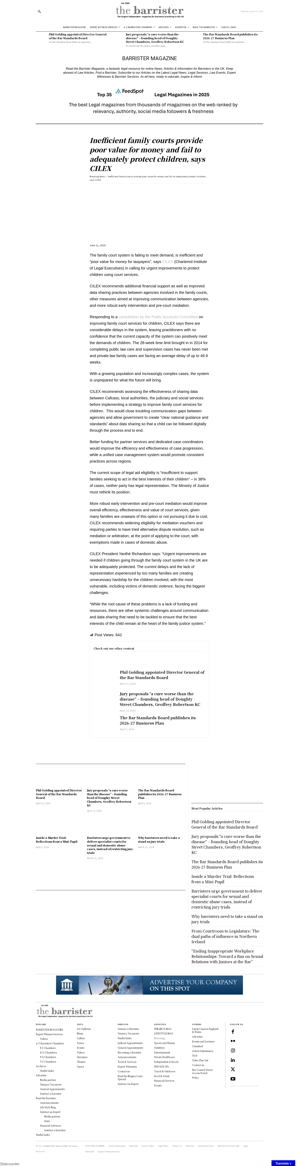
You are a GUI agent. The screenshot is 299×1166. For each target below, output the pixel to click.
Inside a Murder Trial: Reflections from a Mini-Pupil (56, 839)
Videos (80, 1052)
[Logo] (149, 11)
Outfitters (159, 1047)
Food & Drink (162, 1076)
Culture (81, 1038)
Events (80, 1047)
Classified (197, 1046)
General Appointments (130, 1047)
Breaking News (97, 176)
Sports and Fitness (164, 1043)
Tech (194, 1055)
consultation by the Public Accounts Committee (158, 317)
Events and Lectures (203, 1041)
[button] (39, 11)
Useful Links (124, 1038)
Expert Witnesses (127, 1066)
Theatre (81, 1061)
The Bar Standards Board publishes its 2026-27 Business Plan (230, 36)
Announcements (127, 1057)
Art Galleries (84, 1028)
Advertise (197, 1036)
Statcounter (9, 1164)
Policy (195, 1077)
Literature (82, 1057)
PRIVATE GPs (161, 1066)
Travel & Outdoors (164, 1071)
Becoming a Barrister (129, 1052)
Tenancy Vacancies (128, 1033)
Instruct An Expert (128, 1083)
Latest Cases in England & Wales (205, 1030)
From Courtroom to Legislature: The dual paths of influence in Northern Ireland (225, 936)
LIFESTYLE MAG (163, 1033)
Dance (80, 1043)
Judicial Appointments (130, 1043)
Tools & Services (127, 1061)
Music (80, 1033)
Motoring (159, 1038)
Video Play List (200, 1060)
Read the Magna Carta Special (130, 1077)
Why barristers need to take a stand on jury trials (159, 839)
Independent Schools (166, 1061)
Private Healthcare (164, 1057)
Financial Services (164, 1080)
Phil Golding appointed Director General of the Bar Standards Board (78, 36)
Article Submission (202, 1051)
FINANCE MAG (162, 1028)
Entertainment (162, 1052)
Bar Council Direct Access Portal (202, 1071)
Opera (80, 1066)
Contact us (124, 1071)
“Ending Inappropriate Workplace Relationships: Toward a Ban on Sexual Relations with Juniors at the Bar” (227, 956)
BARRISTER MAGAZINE (56, 1145)
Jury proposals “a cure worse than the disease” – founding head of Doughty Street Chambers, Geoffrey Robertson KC (155, 38)
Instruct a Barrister (128, 1028)
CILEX (167, 262)
